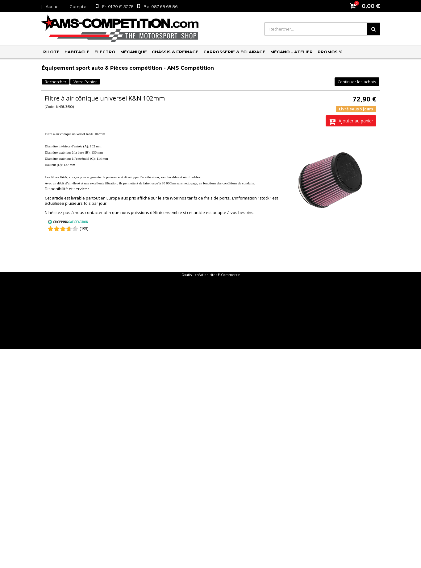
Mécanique (133, 51)
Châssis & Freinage (175, 51)
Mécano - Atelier (291, 51)
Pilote (51, 51)
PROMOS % (330, 51)
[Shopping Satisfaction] (68, 222)
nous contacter (89, 212)
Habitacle (77, 51)
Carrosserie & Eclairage (234, 51)
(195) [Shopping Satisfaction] (84, 228)
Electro (104, 51)
